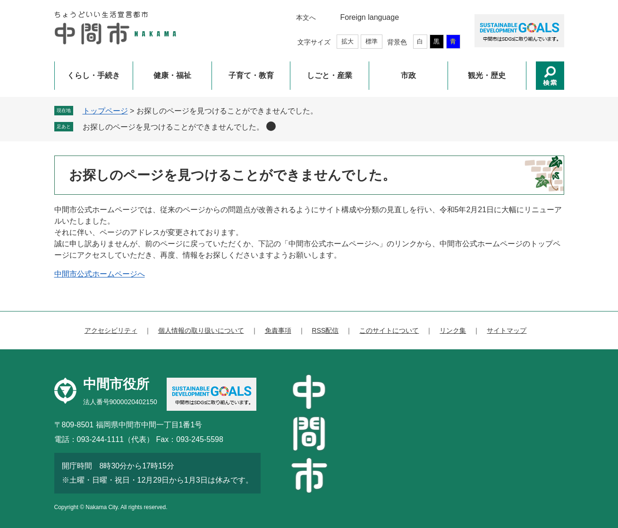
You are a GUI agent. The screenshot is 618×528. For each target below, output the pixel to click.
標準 (371, 41)
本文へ (306, 17)
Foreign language (369, 17)
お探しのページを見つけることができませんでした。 (173, 127)
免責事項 (278, 330)
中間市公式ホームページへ (99, 274)
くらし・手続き (93, 75)
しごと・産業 (329, 75)
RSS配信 (325, 330)
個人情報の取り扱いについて (201, 330)
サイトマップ (506, 330)
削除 (271, 126)
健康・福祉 (172, 75)
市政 (408, 75)
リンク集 (453, 330)
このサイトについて (389, 330)
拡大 (347, 41)
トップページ (105, 111)
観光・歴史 (487, 75)
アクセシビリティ (111, 330)
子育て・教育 (251, 75)
